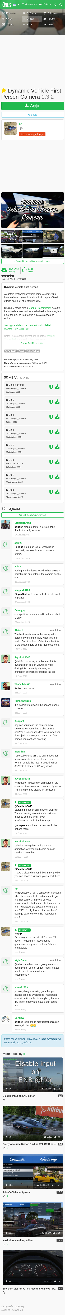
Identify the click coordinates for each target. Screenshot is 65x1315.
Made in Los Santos (12, 1310)
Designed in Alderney (12, 1306)
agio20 (18, 543)
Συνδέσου (32, 1039)
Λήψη (32, 105)
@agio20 (20, 594)
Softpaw (19, 1017)
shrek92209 (21, 987)
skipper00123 (22, 590)
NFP (17, 888)
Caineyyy (20, 610)
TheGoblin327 (23, 684)
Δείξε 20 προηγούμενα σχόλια (32, 515)
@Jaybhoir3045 (23, 806)
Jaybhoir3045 (22, 657)
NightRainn (21, 960)
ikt (20, 124)
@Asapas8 (21, 825)
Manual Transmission (40, 308)
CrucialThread (23, 522)
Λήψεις (12, 272)
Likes (30, 272)
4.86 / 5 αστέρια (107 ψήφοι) (13, 279)
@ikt (17, 527)
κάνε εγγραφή (49, 1039)
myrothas (20, 751)
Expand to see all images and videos (32, 261)
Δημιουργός (24, 802)
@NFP (18, 933)
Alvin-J (19, 630)
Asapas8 (20, 721)
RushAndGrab (23, 701)
